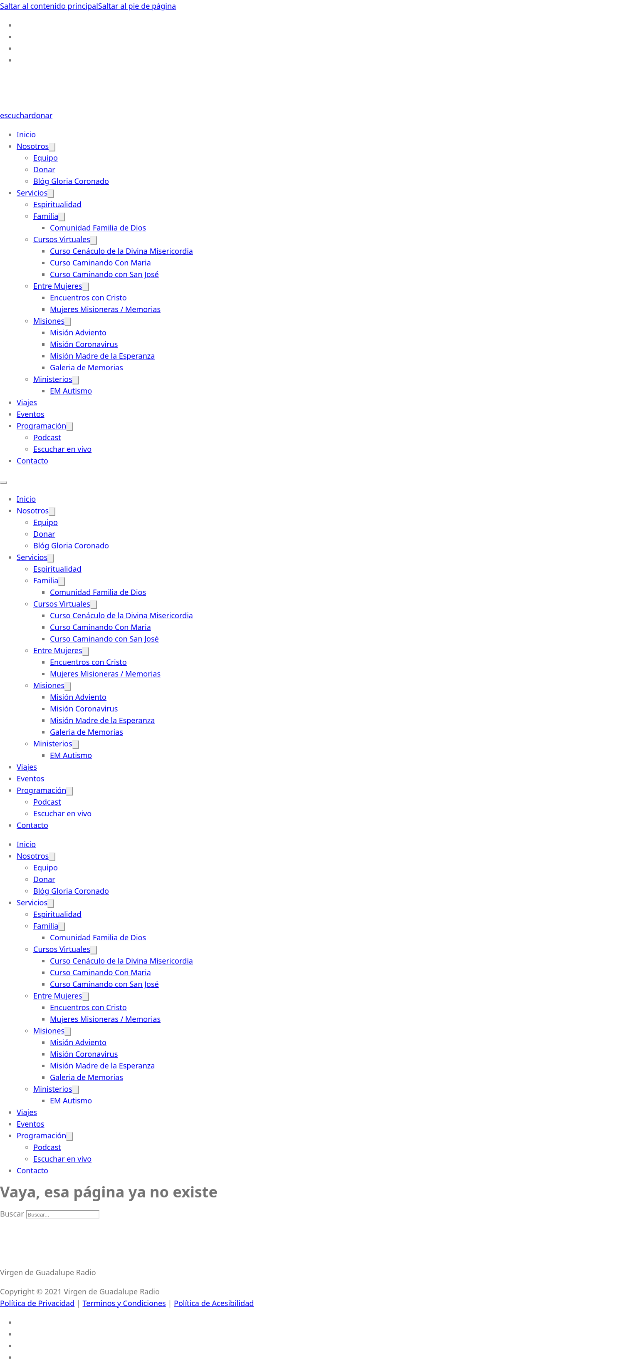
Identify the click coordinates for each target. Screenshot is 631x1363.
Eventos (30, 414)
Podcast (47, 437)
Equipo (45, 158)
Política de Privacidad (37, 1303)
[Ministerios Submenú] (75, 380)
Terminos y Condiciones (124, 1303)
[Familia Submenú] (61, 217)
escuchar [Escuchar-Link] (15, 115)
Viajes (27, 402)
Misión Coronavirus (84, 344)
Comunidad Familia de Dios (98, 228)
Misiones (48, 321)
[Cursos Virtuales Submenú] (93, 240)
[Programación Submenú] (69, 426)
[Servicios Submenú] (50, 193)
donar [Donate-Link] (41, 115)
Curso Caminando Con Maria (100, 263)
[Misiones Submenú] (67, 321)
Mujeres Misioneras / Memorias (105, 309)
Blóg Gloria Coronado (71, 181)
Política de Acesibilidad (214, 1303)
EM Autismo (71, 391)
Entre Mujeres (57, 286)
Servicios (32, 193)
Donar (44, 169)
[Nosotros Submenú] (52, 147)
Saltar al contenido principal (49, 6)
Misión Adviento (78, 332)
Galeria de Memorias (86, 367)
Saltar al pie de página (137, 6)
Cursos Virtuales (61, 239)
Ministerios (52, 379)
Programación (41, 426)
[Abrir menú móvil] (3, 482)
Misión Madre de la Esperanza (102, 356)
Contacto (32, 461)
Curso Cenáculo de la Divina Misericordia (121, 251)
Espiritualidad (57, 204)
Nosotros (33, 146)
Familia (45, 216)
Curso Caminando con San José (104, 274)
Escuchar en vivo (62, 449)
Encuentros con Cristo (88, 297)
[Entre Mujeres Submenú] (85, 287)
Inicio (26, 134)
